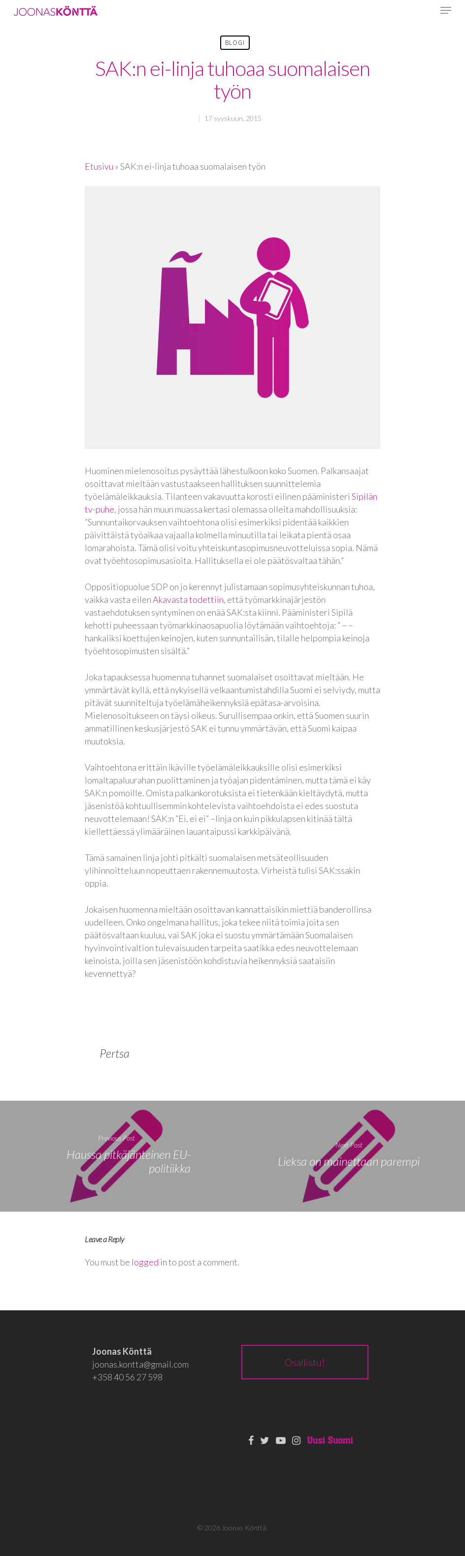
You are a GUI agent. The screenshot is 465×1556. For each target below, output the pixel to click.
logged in (149, 1262)
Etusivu (99, 166)
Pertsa (115, 1053)
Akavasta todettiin (188, 599)
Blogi (235, 42)
